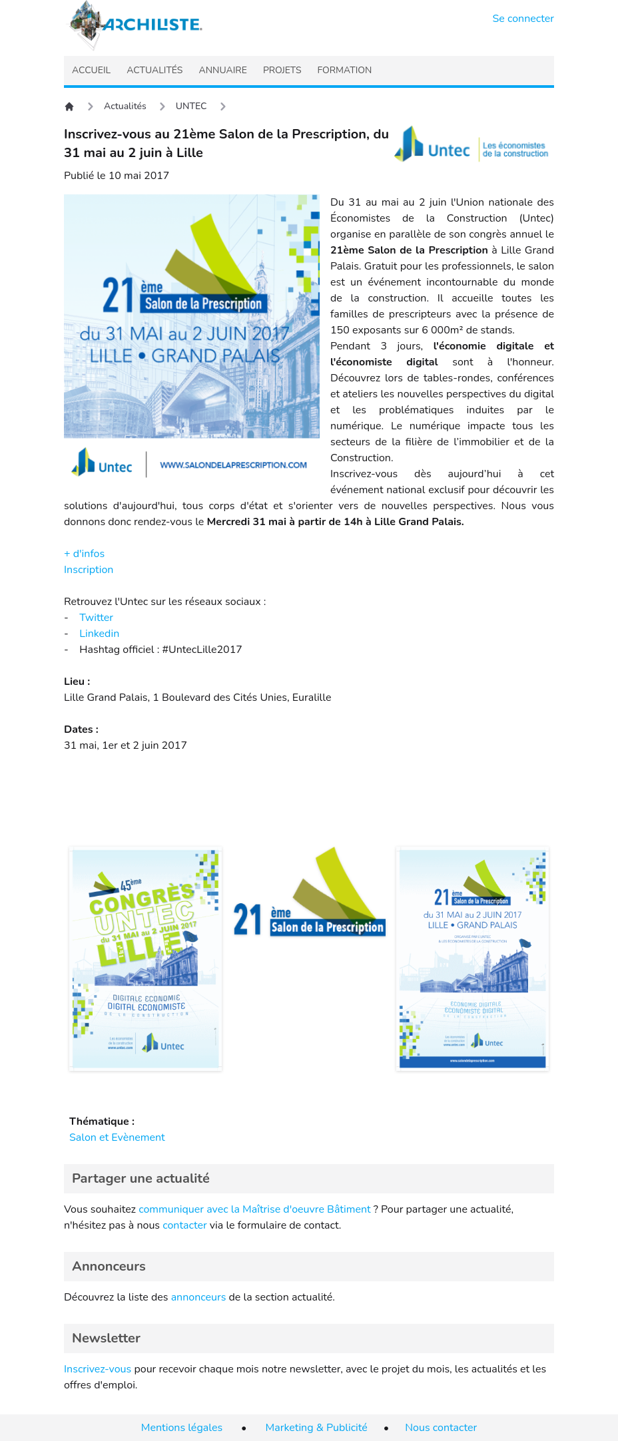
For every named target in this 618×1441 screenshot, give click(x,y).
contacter (184, 1225)
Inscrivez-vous (97, 1369)
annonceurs (198, 1297)
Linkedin (99, 633)
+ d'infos (84, 553)
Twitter (96, 617)
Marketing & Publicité (317, 1427)
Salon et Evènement (117, 1137)
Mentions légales (181, 1427)
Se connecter (524, 18)
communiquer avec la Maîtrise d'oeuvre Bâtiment (255, 1209)
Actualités (125, 106)
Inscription (88, 569)
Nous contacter (441, 1427)
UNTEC (191, 106)
